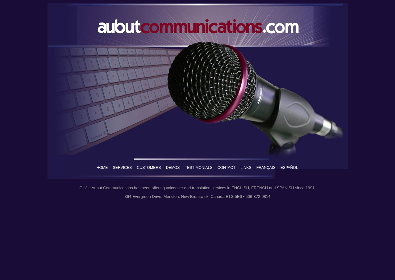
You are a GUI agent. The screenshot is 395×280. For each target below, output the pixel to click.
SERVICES (122, 167)
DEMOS (173, 167)
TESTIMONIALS (199, 167)
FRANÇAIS (266, 167)
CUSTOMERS (149, 167)
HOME (102, 167)
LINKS (245, 167)
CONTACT (226, 167)
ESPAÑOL (289, 167)
